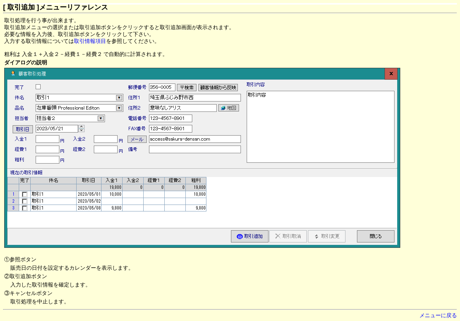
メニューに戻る (438, 315)
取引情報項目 (90, 41)
